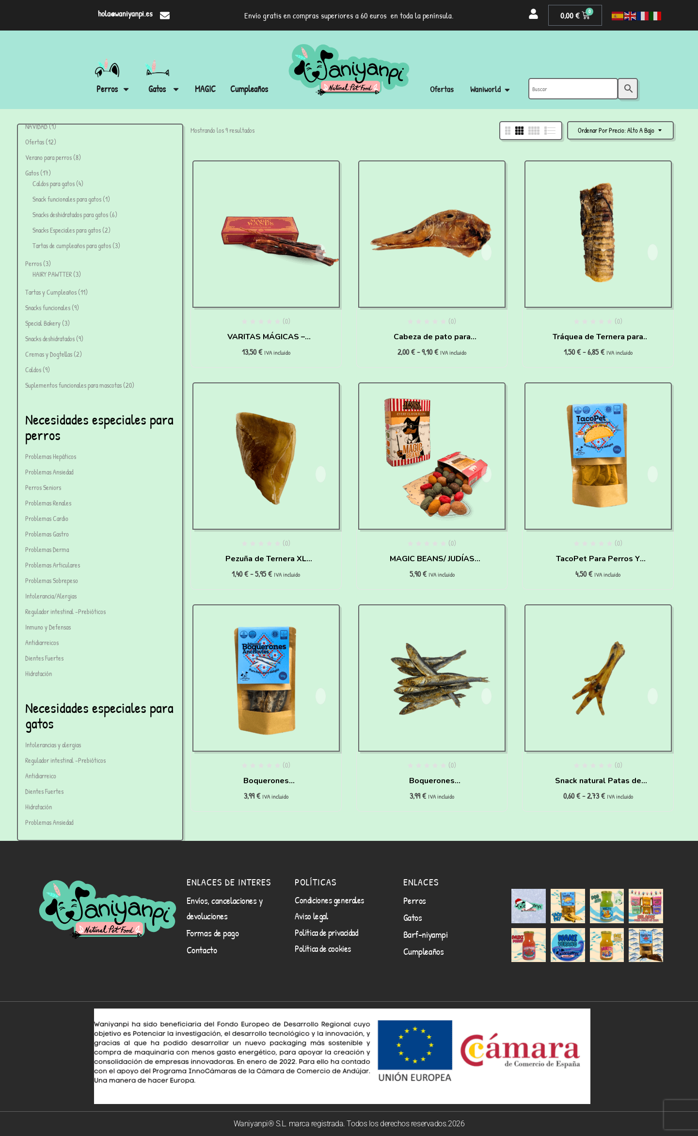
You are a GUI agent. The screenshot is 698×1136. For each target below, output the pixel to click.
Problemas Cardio (46, 518)
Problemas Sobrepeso (51, 580)
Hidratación (38, 673)
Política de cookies (322, 948)
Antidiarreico (40, 775)
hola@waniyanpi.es (125, 13)
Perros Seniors (43, 487)
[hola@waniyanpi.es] (165, 15)
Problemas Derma (47, 549)
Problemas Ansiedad (49, 471)
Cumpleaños (423, 951)
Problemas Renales (48, 502)
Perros (414, 900)
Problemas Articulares (52, 564)
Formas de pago (213, 932)
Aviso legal (311, 916)
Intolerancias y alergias (53, 744)
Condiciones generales (329, 900)
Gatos (412, 917)
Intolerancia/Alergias (51, 595)
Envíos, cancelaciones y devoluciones (225, 908)
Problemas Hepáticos (50, 456)
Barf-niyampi (425, 934)
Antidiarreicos (42, 642)
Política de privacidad (326, 932)
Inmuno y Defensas (48, 626)
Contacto (202, 949)
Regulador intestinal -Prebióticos (65, 611)
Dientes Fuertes (44, 658)
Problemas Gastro (47, 533)
